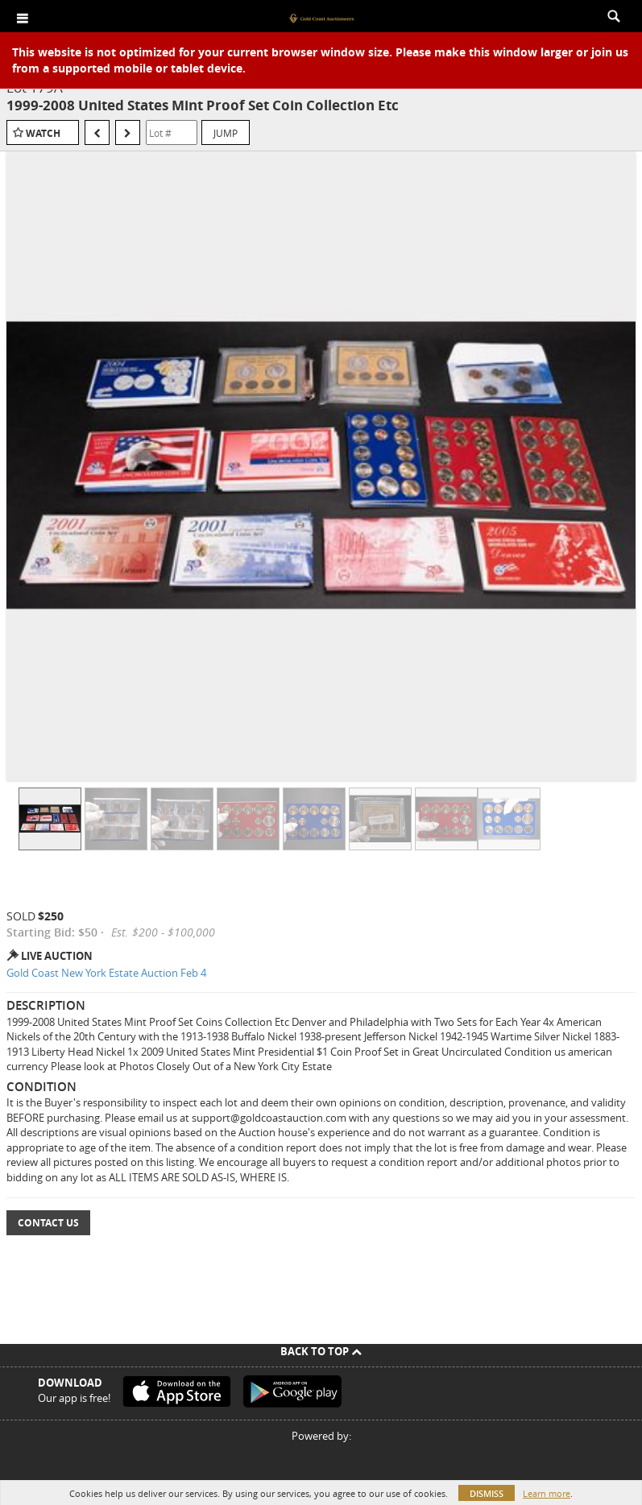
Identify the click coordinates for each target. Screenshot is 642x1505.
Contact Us (48, 1223)
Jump (225, 132)
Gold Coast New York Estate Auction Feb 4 (106, 972)
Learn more (546, 1493)
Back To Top (321, 1351)
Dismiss (486, 1493)
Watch (43, 133)
